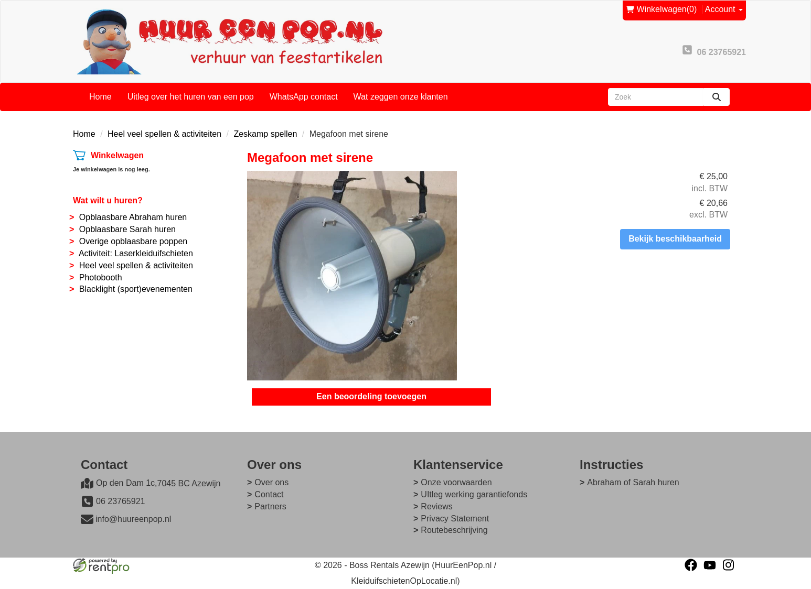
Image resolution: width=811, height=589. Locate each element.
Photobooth (100, 277)
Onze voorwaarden (456, 482)
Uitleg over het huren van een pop (190, 96)
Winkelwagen (117, 155)
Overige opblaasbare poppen (133, 241)
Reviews (436, 506)
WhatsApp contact (304, 96)
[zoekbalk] (655, 97)
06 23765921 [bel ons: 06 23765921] (120, 501)
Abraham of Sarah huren (633, 482)
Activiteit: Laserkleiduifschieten (136, 253)
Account (724, 9)
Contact (268, 494)
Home (100, 96)
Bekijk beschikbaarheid (675, 238)
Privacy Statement (455, 518)
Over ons (271, 482)
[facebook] (690, 565)
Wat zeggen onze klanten (401, 96)
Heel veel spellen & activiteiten (164, 133)
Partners (270, 506)
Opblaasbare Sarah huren (127, 229)
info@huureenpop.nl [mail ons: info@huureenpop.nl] (133, 519)
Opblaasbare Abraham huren (133, 217)
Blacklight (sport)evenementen (136, 289)
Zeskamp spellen (265, 133)
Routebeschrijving (454, 530)
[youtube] (709, 565)
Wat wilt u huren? (108, 200)
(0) (661, 10)
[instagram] (728, 565)
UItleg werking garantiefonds (474, 494)
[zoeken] (716, 97)
